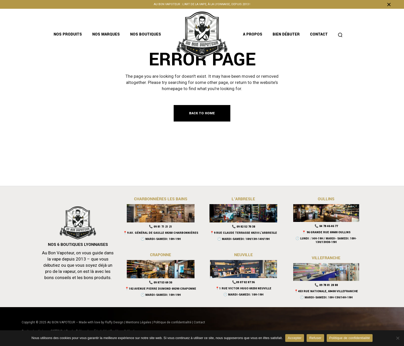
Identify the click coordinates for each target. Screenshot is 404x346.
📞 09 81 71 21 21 (160, 227)
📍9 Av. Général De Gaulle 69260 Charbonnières (160, 233)
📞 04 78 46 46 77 (326, 226)
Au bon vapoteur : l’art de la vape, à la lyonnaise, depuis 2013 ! (202, 4)
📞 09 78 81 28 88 (326, 285)
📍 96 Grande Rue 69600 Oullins (326, 232)
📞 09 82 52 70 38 (243, 227)
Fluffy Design (114, 322)
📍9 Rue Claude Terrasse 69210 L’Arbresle (243, 233)
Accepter (294, 338)
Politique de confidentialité (172, 322)
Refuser (315, 338)
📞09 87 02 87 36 (243, 282)
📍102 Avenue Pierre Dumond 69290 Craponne (160, 289)
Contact (199, 322)
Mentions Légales (138, 322)
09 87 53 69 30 (163, 282)
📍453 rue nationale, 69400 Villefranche (326, 291)
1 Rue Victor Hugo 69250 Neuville (245, 288)
